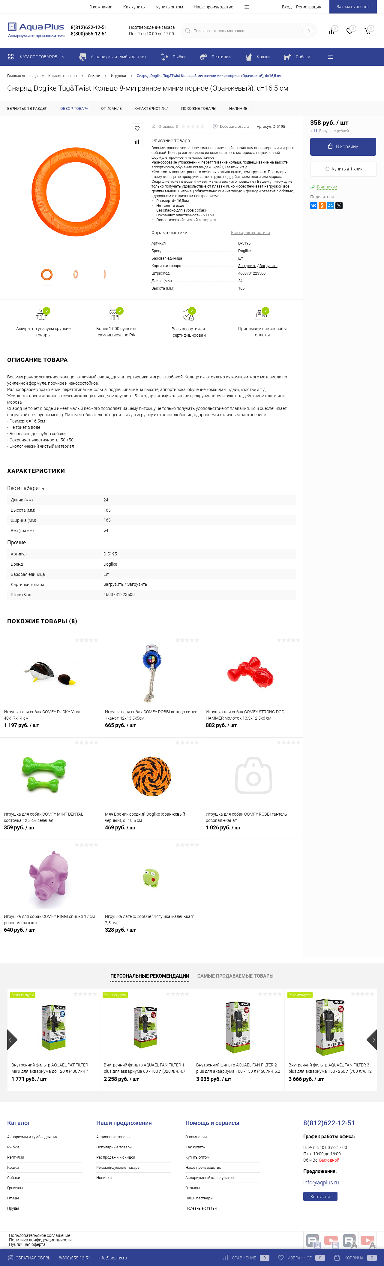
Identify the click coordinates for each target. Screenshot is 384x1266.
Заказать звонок (353, 6)
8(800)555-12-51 (74, 1257)
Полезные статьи (201, 1208)
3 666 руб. (306, 1079)
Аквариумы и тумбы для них (32, 1137)
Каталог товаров (37, 56)
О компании (100, 7)
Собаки (13, 1177)
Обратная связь (29, 1257)
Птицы (13, 1198)
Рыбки (13, 1147)
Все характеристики (250, 232)
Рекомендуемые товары (118, 1167)
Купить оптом (169, 7)
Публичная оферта (27, 1244)
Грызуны (15, 1188)
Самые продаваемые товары (235, 976)
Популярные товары (114, 1147)
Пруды (13, 1208)
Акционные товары (113, 1137)
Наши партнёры (199, 1198)
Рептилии (15, 1157)
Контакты (320, 1196)
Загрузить (247, 265)
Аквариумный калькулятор (209, 1177)
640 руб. (50, 933)
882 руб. (252, 728)
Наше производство (213, 7)
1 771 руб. (28, 1079)
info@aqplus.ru (321, 1182)
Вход (287, 7)
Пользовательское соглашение (39, 1235)
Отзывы (192, 1188)
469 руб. (151, 830)
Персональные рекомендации (149, 976)
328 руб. (151, 933)
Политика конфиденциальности (40, 1239)
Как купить (134, 7)
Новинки (104, 1177)
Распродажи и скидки (115, 1157)
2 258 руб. (121, 1079)
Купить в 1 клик (343, 169)
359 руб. (50, 830)
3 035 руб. (213, 1079)
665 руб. (151, 728)
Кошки (13, 1167)
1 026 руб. (252, 830)
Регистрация (308, 7)
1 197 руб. (50, 728)
